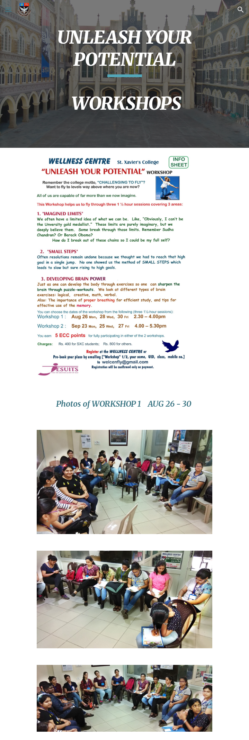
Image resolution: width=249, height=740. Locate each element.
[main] (124, 74)
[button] (8, 9)
